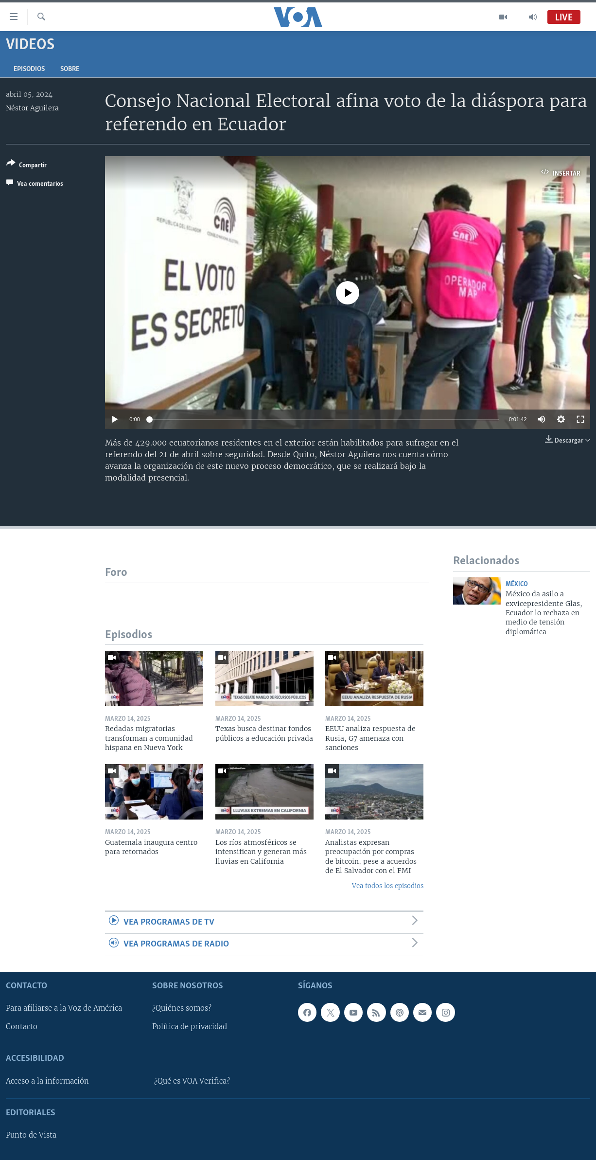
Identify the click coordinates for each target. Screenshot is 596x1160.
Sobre (69, 69)
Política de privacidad (189, 1026)
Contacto (21, 1026)
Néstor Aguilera (32, 108)
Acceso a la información (47, 1081)
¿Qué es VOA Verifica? (192, 1081)
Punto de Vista (31, 1135)
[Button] (26, 166)
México (517, 584)
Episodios (29, 69)
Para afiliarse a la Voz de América (64, 1008)
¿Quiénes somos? (181, 1008)
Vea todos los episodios (387, 886)
